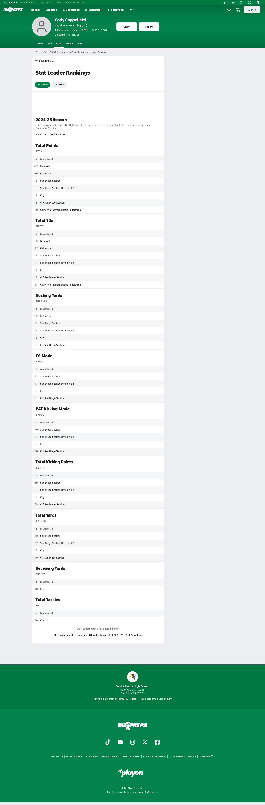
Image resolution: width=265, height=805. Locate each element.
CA (44, 52)
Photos (70, 43)
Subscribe (91, 756)
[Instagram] (241, 2)
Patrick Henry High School (132, 679)
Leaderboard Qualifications (50, 134)
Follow (149, 26)
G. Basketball (93, 10)
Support (206, 756)
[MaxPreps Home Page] (37, 52)
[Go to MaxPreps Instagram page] (132, 742)
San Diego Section (50, 180)
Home (41, 43)
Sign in (252, 9)
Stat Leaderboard (63, 634)
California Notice (154, 756)
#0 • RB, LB (67, 34)
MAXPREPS (10, 2)
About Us (57, 756)
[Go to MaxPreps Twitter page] (145, 742)
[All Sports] (131, 9)
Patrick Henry (56, 52)
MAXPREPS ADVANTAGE (35, 2)
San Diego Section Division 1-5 (57, 188)
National (45, 166)
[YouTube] (233, 2)
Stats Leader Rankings (96, 52)
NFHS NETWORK (74, 2)
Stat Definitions (134, 634)
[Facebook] (258, 2)
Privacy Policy (110, 756)
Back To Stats (44, 60)
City (42, 195)
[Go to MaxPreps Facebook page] (157, 742)
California (45, 173)
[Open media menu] (238, 9)
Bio (50, 43)
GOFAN (57, 2)
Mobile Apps (74, 756)
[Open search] (229, 9)
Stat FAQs (115, 634)
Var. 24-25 (43, 84)
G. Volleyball (115, 10)
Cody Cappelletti (70, 19)
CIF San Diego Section (52, 202)
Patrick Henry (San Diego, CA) (71, 25)
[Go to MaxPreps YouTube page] (120, 742)
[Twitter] (249, 2)
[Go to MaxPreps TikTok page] (108, 742)
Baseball (51, 10)
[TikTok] (224, 2)
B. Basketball (71, 10)
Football (35, 10)
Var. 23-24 (59, 84)
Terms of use (131, 756)
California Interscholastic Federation (60, 209)
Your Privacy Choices (182, 756)
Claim (126, 26)
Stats (59, 43)
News (81, 43)
